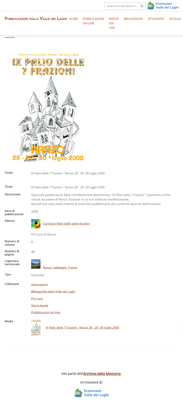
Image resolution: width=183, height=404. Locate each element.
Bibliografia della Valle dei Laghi (53, 291)
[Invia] (142, 6)
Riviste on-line (114, 23)
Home (73, 19)
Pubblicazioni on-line (93, 21)
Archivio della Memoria (102, 373)
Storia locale (39, 305)
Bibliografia (133, 19)
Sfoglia (175, 19)
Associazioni (39, 284)
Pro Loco (37, 298)
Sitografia (156, 19)
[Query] (125, 6)
